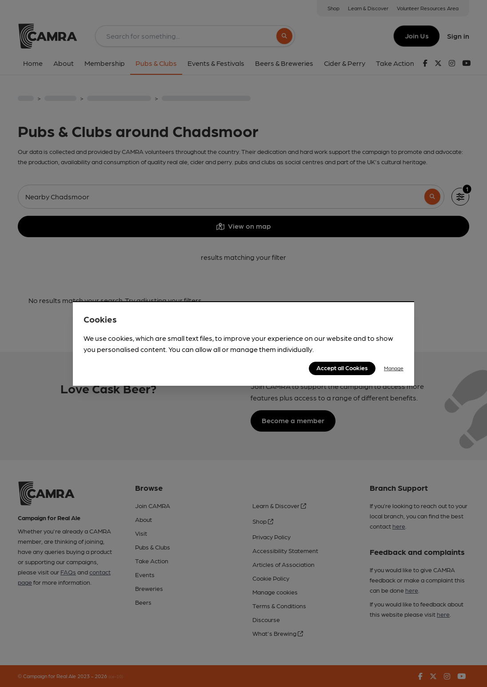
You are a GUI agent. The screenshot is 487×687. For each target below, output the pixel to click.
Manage (393, 368)
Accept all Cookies (342, 367)
